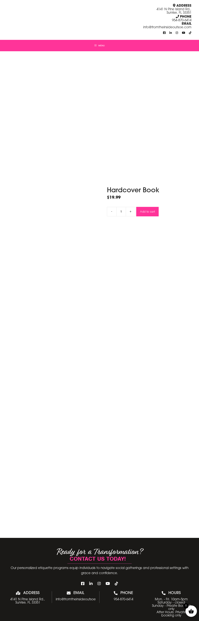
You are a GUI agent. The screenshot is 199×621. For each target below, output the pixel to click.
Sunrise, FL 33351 (27, 602)
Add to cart (147, 212)
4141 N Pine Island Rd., (27, 599)
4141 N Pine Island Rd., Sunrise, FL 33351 (174, 11)
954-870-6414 (181, 20)
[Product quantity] (121, 211)
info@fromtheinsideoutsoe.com (167, 27)
